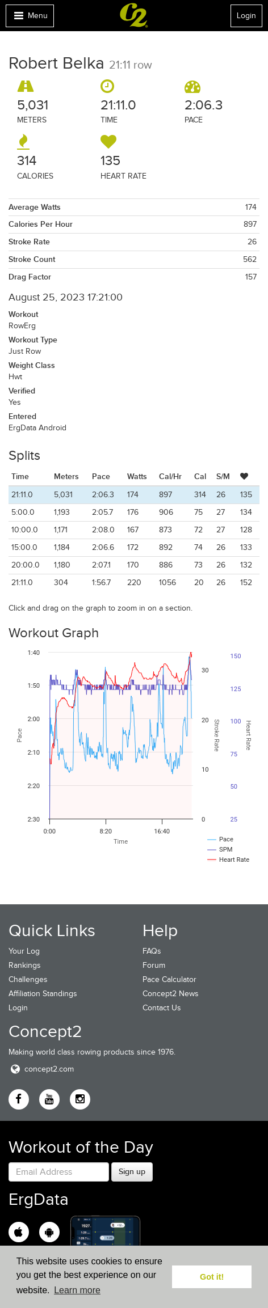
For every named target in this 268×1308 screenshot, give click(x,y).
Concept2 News (171, 993)
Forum (154, 965)
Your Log (24, 951)
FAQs (152, 951)
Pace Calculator (169, 979)
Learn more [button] (77, 1290)
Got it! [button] (212, 1276)
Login (246, 15)
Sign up (132, 1171)
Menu (29, 18)
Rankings (25, 965)
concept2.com (41, 1069)
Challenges (28, 979)
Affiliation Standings (43, 993)
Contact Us (162, 1008)
